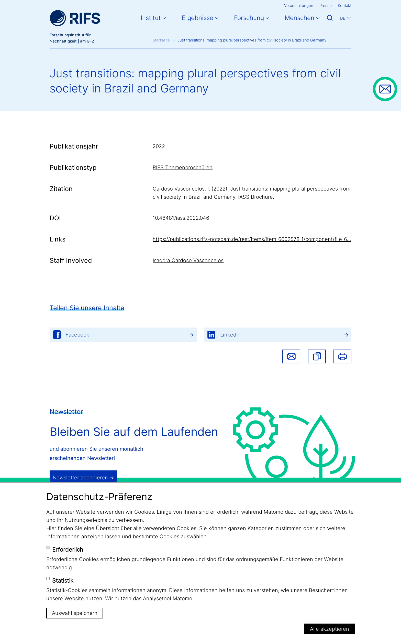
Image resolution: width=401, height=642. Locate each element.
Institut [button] (151, 18)
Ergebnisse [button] (197, 18)
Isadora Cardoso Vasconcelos (188, 260)
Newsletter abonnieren (80, 478)
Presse (325, 5)
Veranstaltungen (298, 5)
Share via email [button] (291, 356)
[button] (317, 356)
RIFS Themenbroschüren (183, 167)
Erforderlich (67, 549)
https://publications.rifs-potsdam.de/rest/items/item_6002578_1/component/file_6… (252, 239)
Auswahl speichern (74, 613)
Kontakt (344, 5)
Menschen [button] (299, 18)
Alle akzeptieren (329, 629)
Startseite (161, 40)
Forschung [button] (249, 18)
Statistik (62, 580)
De (342, 18)
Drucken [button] (342, 356)
